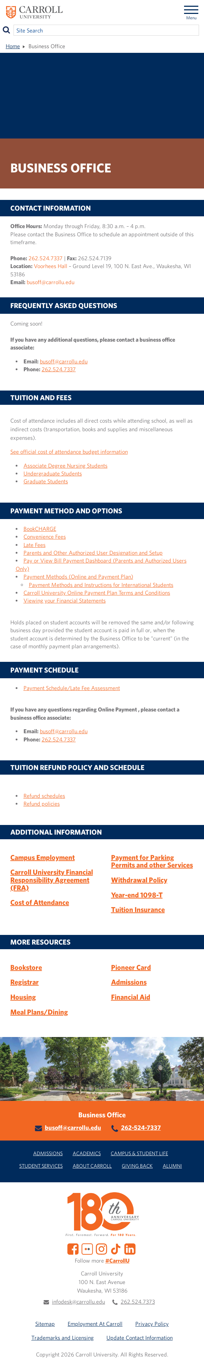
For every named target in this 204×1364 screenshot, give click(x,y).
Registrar (24, 982)
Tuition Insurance (138, 909)
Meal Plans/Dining (39, 1012)
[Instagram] (101, 1248)
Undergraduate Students (52, 473)
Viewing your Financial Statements (64, 600)
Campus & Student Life (139, 1153)
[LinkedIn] (130, 1248)
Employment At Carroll (95, 1323)
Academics (87, 1153)
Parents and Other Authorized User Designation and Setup (93, 552)
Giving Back (137, 1166)
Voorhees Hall (50, 266)
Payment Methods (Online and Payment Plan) (78, 576)
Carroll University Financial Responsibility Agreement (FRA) (51, 879)
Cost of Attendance (39, 902)
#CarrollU (117, 1260)
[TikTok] (115, 1248)
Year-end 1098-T (137, 895)
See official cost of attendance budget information (69, 451)
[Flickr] (87, 1248)
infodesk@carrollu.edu (78, 1301)
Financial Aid (130, 997)
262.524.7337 (45, 258)
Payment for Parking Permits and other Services (152, 861)
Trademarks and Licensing (62, 1337)
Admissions (129, 982)
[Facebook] (73, 1248)
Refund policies (41, 803)
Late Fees (34, 545)
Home (13, 46)
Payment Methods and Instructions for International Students (101, 585)
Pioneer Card (131, 967)
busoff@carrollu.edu (50, 282)
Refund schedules (44, 795)
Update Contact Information (139, 1337)
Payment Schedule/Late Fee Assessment (71, 688)
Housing (23, 997)
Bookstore (26, 967)
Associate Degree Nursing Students (65, 465)
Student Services (41, 1166)
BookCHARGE (39, 528)
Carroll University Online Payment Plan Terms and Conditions (96, 592)
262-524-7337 (141, 1127)
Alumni (172, 1166)
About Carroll (92, 1166)
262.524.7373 (138, 1301)
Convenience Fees (44, 536)
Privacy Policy (152, 1323)
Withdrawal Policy (139, 880)
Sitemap (45, 1323)
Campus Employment (42, 857)
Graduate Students (45, 481)
